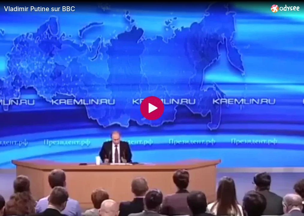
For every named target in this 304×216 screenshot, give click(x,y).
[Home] (285, 8)
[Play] (152, 108)
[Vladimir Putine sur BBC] (135, 9)
